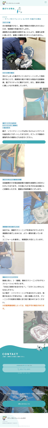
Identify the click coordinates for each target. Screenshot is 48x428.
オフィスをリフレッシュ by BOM (14, 419)
